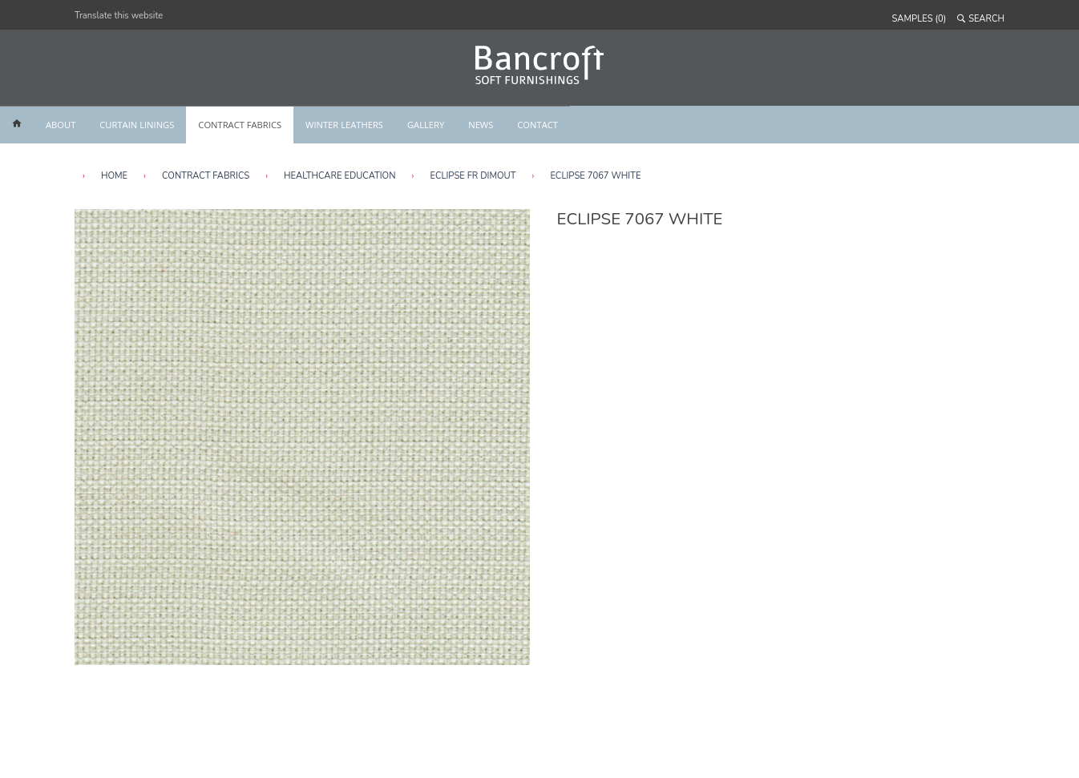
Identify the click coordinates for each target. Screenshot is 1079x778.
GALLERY (425, 125)
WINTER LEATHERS (344, 125)
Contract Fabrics (205, 176)
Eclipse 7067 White (595, 176)
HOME (114, 176)
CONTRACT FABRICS (239, 125)
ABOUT (60, 125)
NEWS (480, 125)
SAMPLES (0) (919, 19)
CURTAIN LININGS (136, 125)
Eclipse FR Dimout (472, 176)
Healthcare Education (339, 176)
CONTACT (537, 125)
